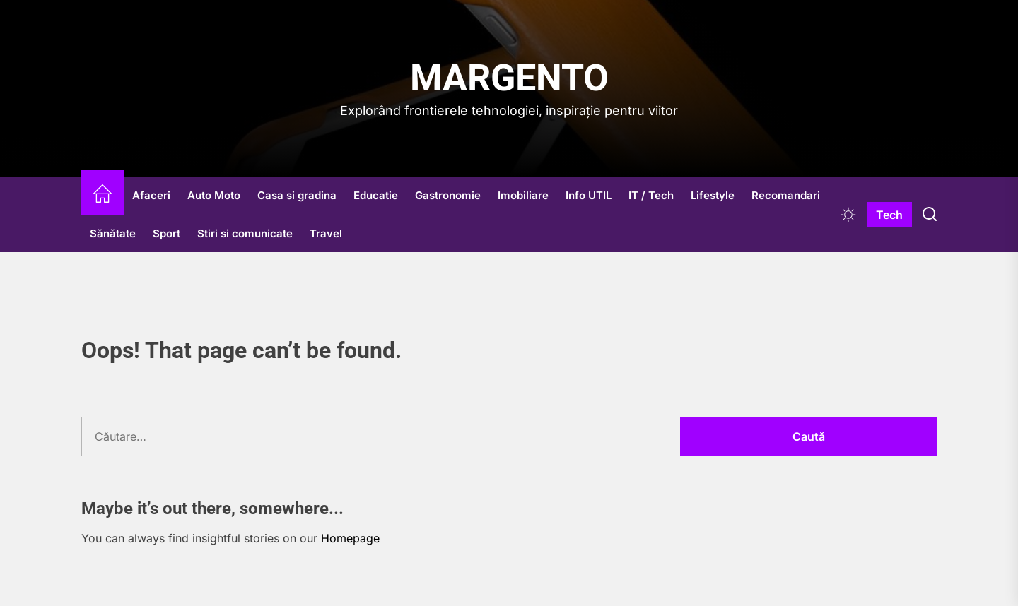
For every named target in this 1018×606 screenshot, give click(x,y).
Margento (509, 78)
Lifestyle (713, 195)
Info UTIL (589, 195)
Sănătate (113, 233)
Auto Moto (213, 195)
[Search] (930, 214)
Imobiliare (523, 195)
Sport (166, 233)
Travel (326, 233)
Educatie (375, 195)
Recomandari (785, 195)
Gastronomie (448, 195)
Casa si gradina (297, 195)
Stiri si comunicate (245, 233)
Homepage (350, 538)
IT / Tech (651, 195)
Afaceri (151, 195)
